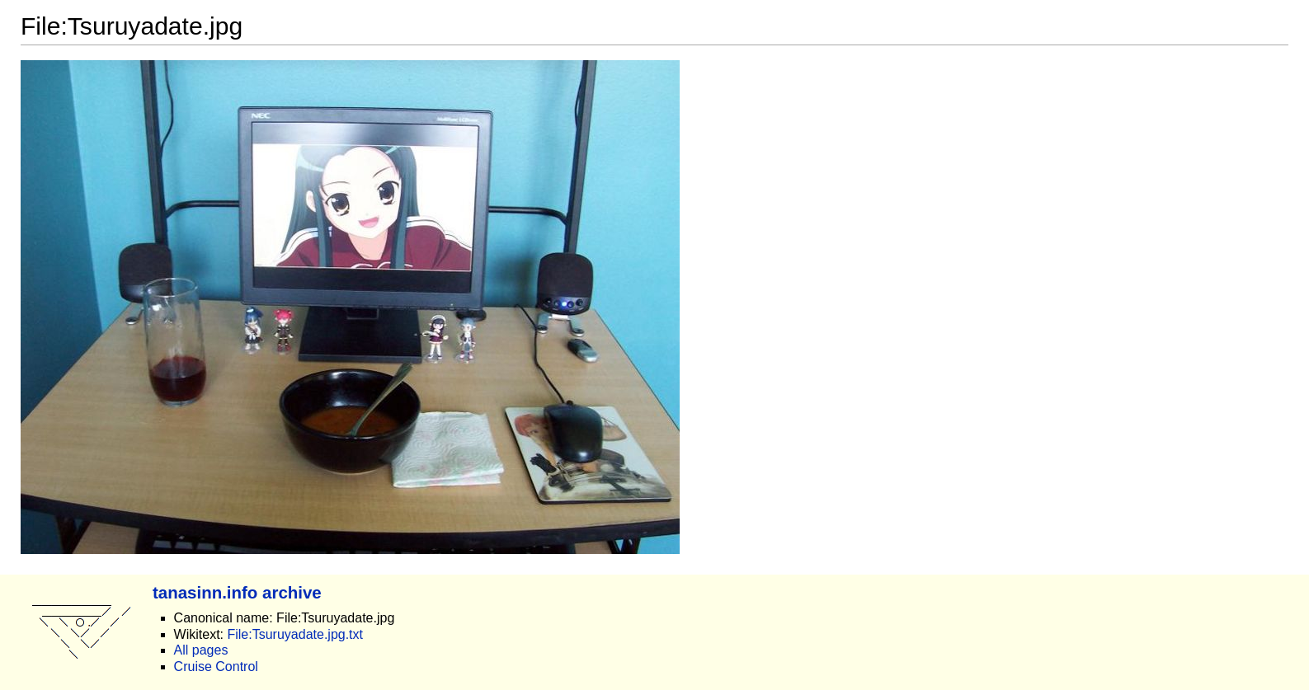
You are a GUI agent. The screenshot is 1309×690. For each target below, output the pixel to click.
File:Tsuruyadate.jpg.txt (295, 634)
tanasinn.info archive (237, 592)
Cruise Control (216, 666)
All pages (201, 650)
